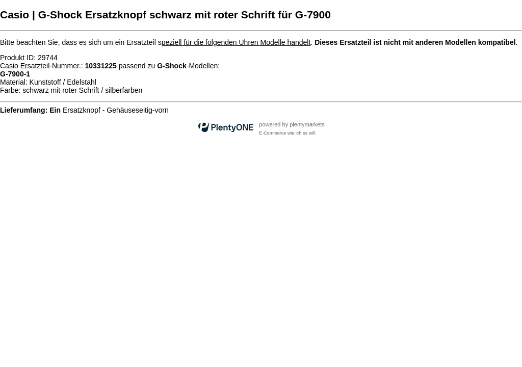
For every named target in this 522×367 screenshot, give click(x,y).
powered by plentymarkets (291, 124)
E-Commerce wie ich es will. (288, 133)
